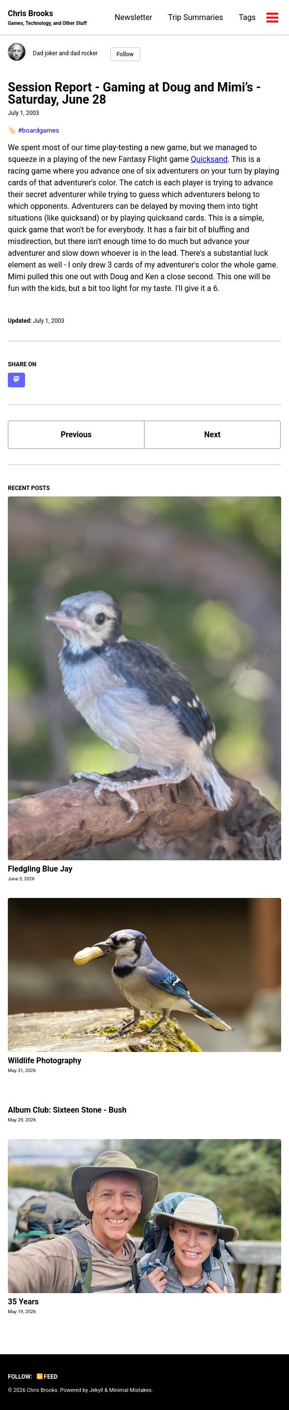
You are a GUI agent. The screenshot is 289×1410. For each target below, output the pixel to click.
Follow (125, 54)
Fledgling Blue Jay (40, 868)
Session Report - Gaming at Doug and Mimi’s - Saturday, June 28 (134, 93)
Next (212, 434)
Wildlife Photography (44, 1060)
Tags (247, 17)
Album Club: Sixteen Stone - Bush (67, 1110)
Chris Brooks (47, 18)
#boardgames (38, 130)
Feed (47, 1376)
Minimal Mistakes (130, 1390)
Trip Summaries (195, 17)
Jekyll (96, 1390)
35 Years (23, 1301)
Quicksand (209, 159)
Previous (76, 434)
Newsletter (133, 17)
